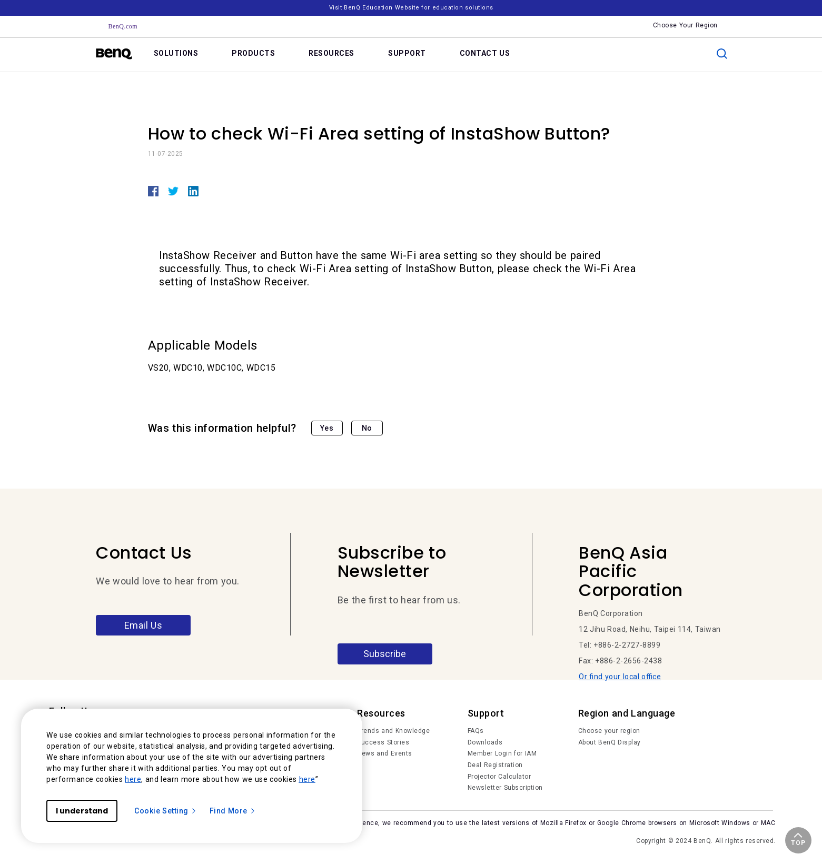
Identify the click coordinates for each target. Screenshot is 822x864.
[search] (722, 53)
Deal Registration (495, 765)
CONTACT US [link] (485, 53)
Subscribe (384, 653)
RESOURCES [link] (331, 53)
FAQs (476, 730)
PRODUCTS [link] (253, 53)
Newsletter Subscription (505, 787)
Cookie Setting (165, 811)
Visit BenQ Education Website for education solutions (411, 7)
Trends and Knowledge (393, 730)
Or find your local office (620, 676)
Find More (233, 811)
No (367, 428)
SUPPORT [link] (407, 53)
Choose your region (609, 730)
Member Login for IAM (502, 753)
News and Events (384, 753)
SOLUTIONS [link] (176, 53)
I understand (82, 811)
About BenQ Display (609, 742)
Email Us (143, 625)
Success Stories (383, 742)
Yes (327, 428)
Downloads (485, 742)
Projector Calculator (499, 776)
